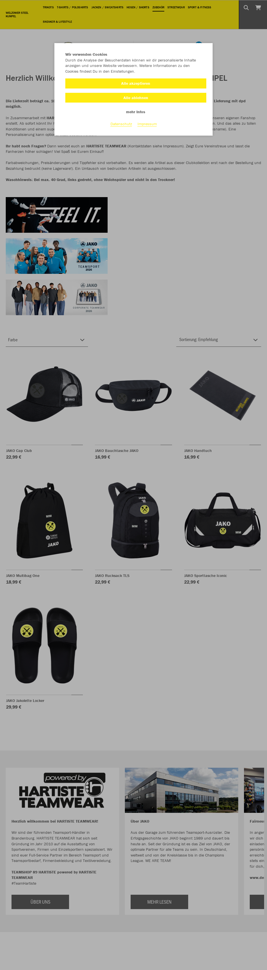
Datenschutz (121, 123)
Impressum (147, 123)
